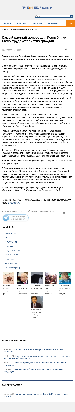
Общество (37, 23)
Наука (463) (9, 246)
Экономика (53, 23)
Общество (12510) (12, 251)
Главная (7, 23)
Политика (21, 23)
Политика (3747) (11, 255)
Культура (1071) (11, 242)
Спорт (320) (9, 259)
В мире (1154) (10, 233)
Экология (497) (11, 263)
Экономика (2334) (12, 268)
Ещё (70, 23)
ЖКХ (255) (8, 238)
